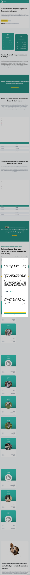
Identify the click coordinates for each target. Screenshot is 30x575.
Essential (10, 289)
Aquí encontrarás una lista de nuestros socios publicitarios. (14, 307)
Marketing (8, 300)
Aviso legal (18, 317)
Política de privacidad (13, 317)
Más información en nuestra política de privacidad (13, 308)
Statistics (7, 294)
